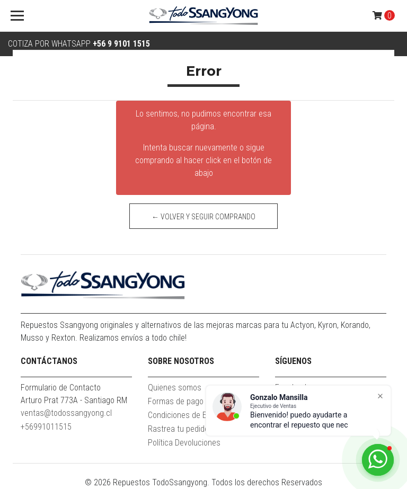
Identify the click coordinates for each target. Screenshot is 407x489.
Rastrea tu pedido (178, 429)
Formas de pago (176, 401)
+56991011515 (46, 427)
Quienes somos (174, 388)
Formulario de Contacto (61, 388)
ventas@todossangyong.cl (66, 413)
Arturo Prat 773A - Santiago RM (74, 400)
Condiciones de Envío (184, 415)
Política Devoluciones (184, 443)
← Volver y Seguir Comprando (203, 216)
